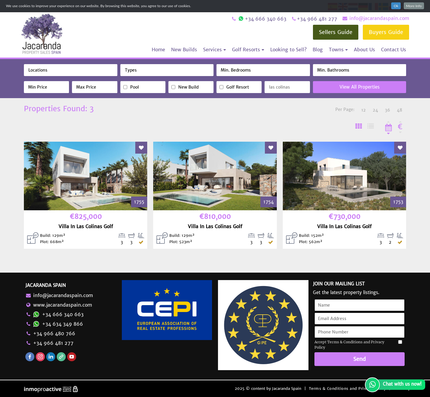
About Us (364, 49)
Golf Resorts (248, 49)
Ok (396, 6)
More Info (414, 6)
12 (363, 110)
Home (158, 49)
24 (375, 110)
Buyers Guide (386, 32)
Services (214, 49)
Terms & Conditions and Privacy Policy (347, 388)
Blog (318, 49)
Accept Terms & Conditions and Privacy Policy (349, 345)
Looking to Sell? (288, 49)
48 (399, 110)
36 (387, 110)
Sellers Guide (335, 32)
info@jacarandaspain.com (375, 18)
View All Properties (360, 87)
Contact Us (393, 49)
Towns (338, 49)
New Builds (184, 49)
